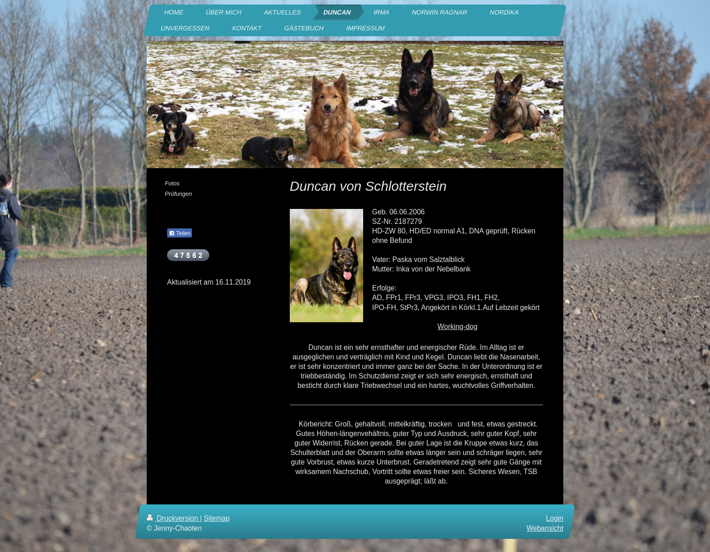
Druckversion (173, 518)
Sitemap (217, 518)
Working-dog (457, 326)
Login (554, 518)
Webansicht (545, 528)
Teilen (179, 233)
